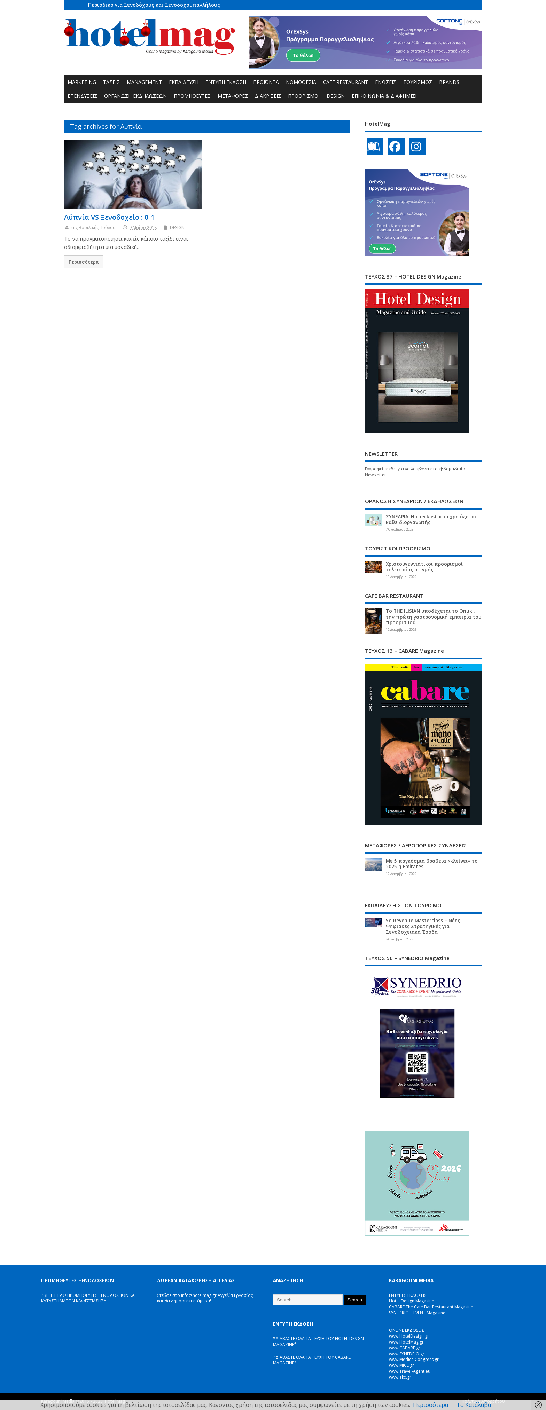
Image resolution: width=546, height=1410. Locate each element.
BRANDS (449, 82)
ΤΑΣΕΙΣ (111, 82)
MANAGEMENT (144, 82)
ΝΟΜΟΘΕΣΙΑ (301, 82)
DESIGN (336, 96)
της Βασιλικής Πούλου (93, 227)
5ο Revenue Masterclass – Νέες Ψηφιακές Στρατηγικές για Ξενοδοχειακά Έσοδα (423, 926)
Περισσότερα (84, 262)
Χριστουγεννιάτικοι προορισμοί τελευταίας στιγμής (424, 567)
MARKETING (82, 82)
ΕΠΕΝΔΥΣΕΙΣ (82, 96)
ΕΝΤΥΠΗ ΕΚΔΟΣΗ (225, 82)
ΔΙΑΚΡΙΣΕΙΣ (268, 96)
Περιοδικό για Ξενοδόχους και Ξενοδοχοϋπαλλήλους (154, 4)
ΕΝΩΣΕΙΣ (385, 82)
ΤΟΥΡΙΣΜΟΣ (417, 82)
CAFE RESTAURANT (345, 82)
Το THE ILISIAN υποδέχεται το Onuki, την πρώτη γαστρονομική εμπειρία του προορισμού (433, 616)
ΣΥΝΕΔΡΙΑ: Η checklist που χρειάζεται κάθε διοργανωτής (431, 519)
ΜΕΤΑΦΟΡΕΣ (233, 96)
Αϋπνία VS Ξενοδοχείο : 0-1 (109, 217)
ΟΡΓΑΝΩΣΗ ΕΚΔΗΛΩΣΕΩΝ (135, 96)
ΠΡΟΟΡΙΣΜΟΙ (304, 96)
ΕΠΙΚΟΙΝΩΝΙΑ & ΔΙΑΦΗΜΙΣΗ (385, 96)
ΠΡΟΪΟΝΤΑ (266, 82)
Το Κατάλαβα (474, 1405)
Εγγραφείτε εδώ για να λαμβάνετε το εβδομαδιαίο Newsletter (415, 472)
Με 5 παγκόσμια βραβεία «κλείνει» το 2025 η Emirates (432, 864)
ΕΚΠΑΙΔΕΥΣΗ (183, 82)
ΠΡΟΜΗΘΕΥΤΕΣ (192, 96)
